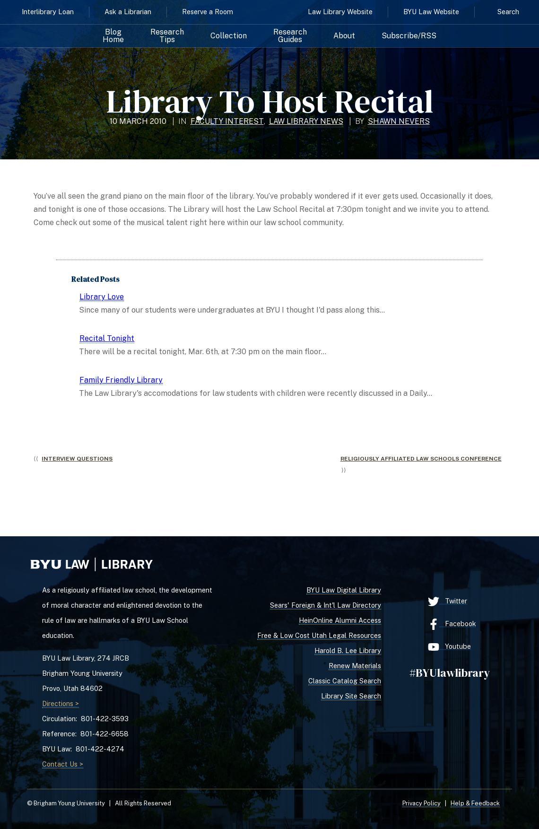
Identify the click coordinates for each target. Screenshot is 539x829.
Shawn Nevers (399, 121)
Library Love (101, 296)
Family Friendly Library (121, 379)
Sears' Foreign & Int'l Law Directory (325, 605)
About (344, 36)
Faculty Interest (227, 121)
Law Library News (306, 121)
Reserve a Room (207, 12)
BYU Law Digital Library (343, 590)
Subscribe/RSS (409, 36)
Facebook (452, 624)
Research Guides (290, 36)
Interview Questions (77, 458)
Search (508, 12)
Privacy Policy (421, 803)
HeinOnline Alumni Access (340, 620)
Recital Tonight (106, 338)
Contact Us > (62, 764)
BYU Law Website (431, 12)
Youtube (449, 647)
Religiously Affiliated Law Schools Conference (421, 458)
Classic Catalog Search (344, 681)
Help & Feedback (475, 803)
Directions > (60, 703)
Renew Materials (355, 666)
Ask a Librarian (127, 12)
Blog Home (113, 36)
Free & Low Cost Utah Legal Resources (319, 635)
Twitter (447, 601)
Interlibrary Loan (48, 12)
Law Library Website (340, 12)
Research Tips (167, 36)
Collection (228, 36)
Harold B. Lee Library (347, 650)
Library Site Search (351, 696)
